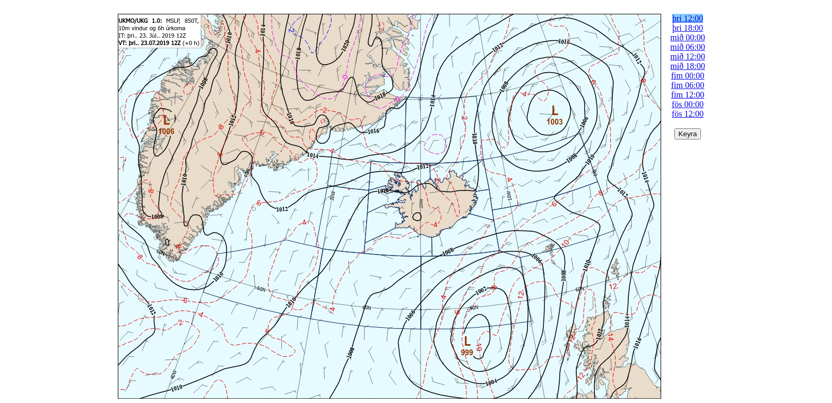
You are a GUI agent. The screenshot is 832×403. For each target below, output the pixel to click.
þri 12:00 (687, 18)
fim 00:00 (688, 75)
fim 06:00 (688, 85)
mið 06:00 (687, 46)
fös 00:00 (688, 104)
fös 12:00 (688, 113)
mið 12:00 (687, 56)
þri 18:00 (687, 27)
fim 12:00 (688, 94)
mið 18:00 (687, 66)
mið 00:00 (687, 37)
